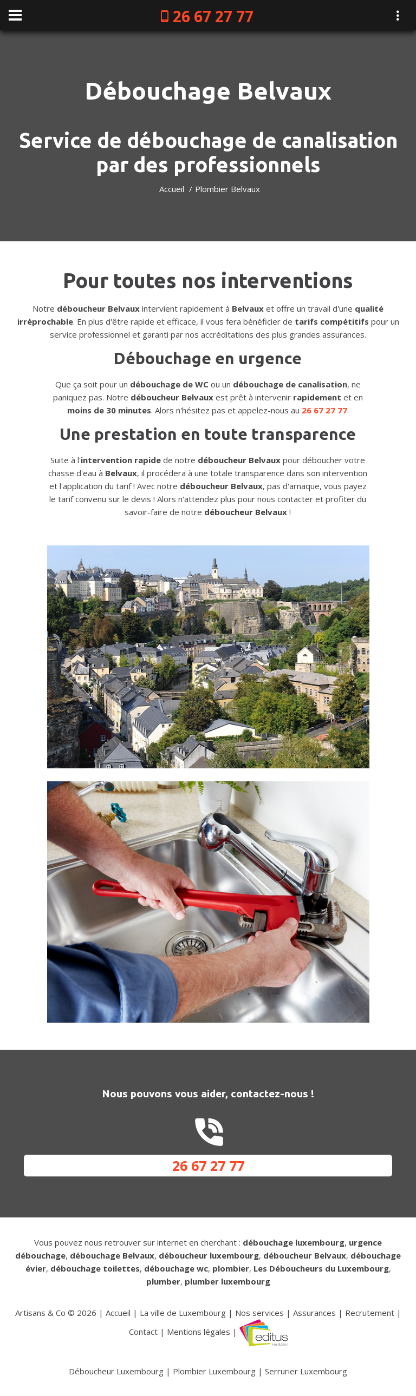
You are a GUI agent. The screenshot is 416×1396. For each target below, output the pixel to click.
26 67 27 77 (213, 16)
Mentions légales (198, 1331)
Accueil (171, 188)
